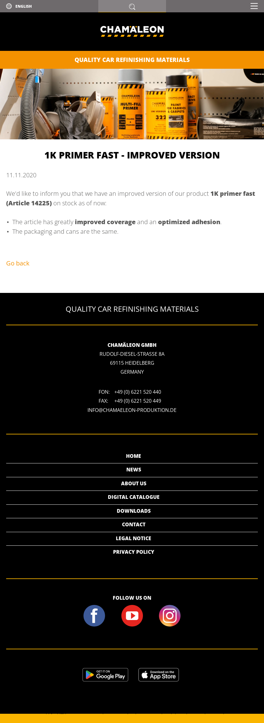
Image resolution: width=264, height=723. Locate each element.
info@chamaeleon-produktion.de (132, 410)
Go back (18, 263)
